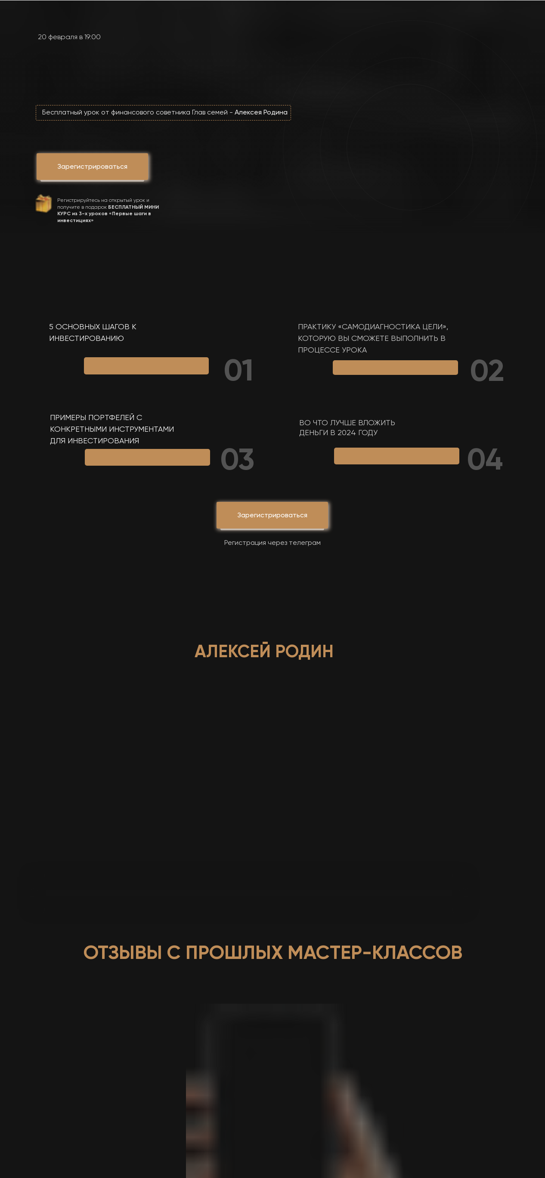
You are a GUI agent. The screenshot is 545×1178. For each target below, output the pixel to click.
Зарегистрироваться (272, 515)
